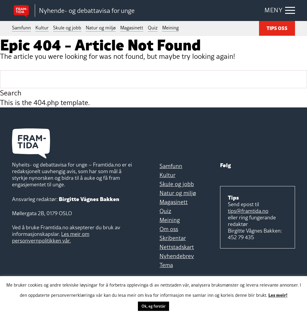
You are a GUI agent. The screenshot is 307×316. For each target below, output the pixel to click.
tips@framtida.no (248, 211)
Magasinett (131, 27)
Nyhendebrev (176, 256)
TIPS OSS (277, 28)
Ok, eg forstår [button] (153, 306)
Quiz (153, 27)
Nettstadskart (176, 247)
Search (10, 93)
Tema (166, 265)
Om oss (168, 229)
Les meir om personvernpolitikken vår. (50, 237)
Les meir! (278, 294)
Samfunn (21, 27)
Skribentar (172, 238)
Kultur (42, 27)
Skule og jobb (67, 27)
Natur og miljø (101, 27)
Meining (170, 27)
